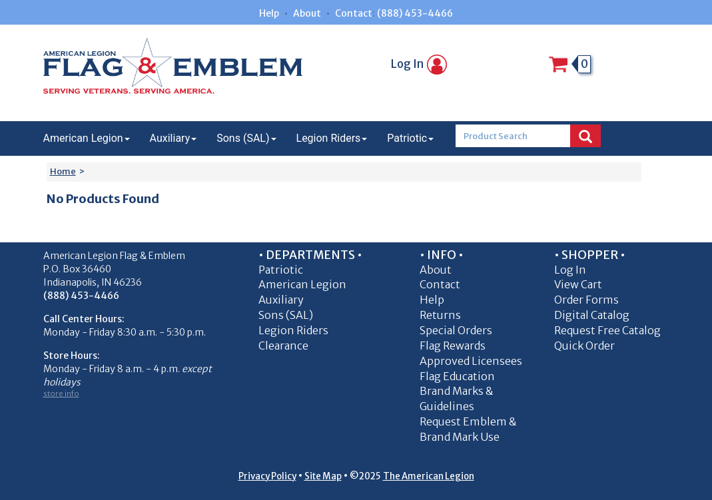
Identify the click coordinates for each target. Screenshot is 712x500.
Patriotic (410, 138)
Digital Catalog (591, 315)
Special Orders (456, 330)
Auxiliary (173, 138)
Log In (419, 64)
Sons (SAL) (246, 138)
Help (269, 13)
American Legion (86, 138)
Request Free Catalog (607, 330)
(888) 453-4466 (415, 13)
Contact (353, 13)
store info (61, 393)
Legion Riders (332, 138)
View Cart (578, 284)
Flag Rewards (453, 345)
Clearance (283, 345)
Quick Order (584, 345)
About (307, 13)
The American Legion (428, 476)
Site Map (323, 476)
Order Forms (586, 299)
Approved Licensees (471, 361)
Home (63, 171)
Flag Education (457, 376)
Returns (440, 315)
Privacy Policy (267, 476)
